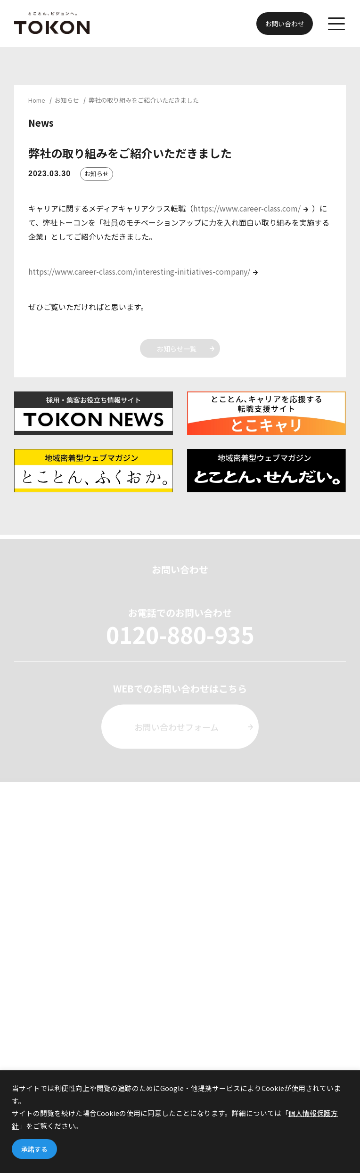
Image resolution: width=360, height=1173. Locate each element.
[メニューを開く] (336, 23)
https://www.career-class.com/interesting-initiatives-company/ (139, 271)
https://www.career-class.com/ (247, 208)
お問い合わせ (284, 23)
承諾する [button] (34, 1149)
